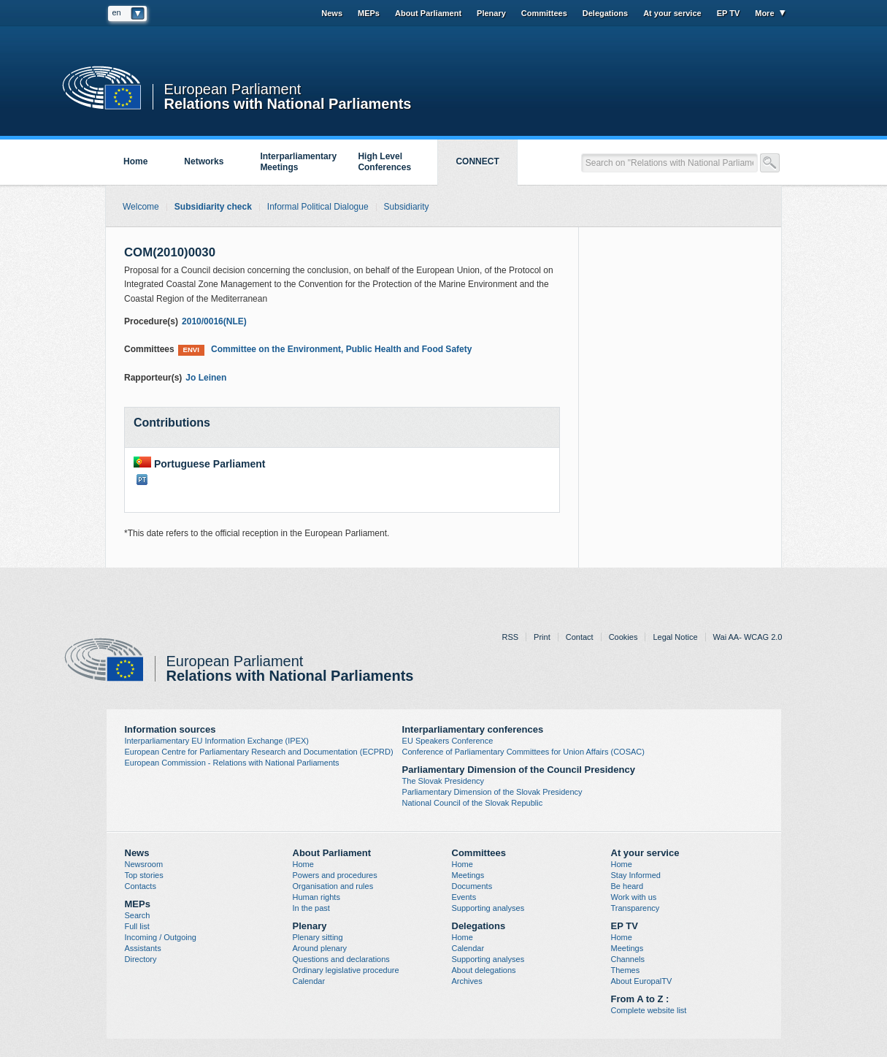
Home (135, 161)
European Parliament (233, 89)
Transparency (635, 908)
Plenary (491, 13)
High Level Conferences (384, 161)
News (331, 13)
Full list (137, 926)
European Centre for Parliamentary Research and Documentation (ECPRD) (259, 751)
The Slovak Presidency (443, 780)
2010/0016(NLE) (214, 321)
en (116, 12)
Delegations (605, 13)
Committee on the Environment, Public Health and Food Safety (325, 349)
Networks (203, 161)
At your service (672, 13)
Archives (467, 981)
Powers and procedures (335, 875)
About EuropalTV (641, 981)
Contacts (140, 886)
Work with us (634, 897)
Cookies (623, 637)
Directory (141, 959)
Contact (580, 637)
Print (542, 637)
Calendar (309, 981)
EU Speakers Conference (448, 740)
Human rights (316, 897)
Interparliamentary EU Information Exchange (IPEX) (217, 740)
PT (142, 479)
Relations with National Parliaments (288, 103)
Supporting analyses (488, 908)
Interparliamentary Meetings (298, 161)
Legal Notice (675, 637)
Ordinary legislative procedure (346, 970)
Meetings (468, 875)
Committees (544, 13)
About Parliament (428, 13)
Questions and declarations (341, 959)
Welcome (141, 207)
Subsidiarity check (213, 207)
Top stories (144, 875)
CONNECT (477, 161)
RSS (510, 637)
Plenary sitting (318, 937)
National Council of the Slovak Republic (472, 802)
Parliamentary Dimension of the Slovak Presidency (492, 791)
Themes (625, 970)
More (764, 13)
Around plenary (320, 948)
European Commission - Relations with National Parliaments (232, 762)
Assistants (143, 948)
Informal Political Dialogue (318, 207)
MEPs (369, 13)
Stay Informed (636, 875)
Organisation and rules (333, 886)
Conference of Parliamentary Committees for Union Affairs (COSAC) (523, 751)
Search (137, 915)
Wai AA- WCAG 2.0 (748, 637)
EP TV (728, 13)
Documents (472, 886)
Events (464, 897)
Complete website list (649, 1010)
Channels (628, 959)
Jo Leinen (205, 378)
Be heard (627, 886)
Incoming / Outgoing (160, 937)
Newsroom (144, 864)
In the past (311, 908)
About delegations (484, 970)
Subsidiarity (406, 207)
